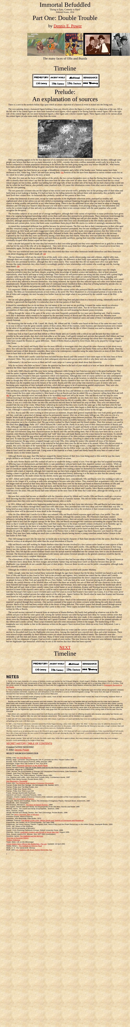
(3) (18, 266)
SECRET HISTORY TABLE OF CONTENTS (29, 743)
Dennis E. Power (68, 26)
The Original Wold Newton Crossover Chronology (35, 783)
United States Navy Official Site (26, 844)
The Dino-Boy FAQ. (23, 758)
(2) (44, 254)
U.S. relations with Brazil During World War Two (33, 850)
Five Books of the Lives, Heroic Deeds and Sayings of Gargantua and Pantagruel (52, 820)
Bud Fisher (62, 398)
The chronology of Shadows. (23, 799)
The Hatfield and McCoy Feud (30, 846)
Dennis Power (21, 750)
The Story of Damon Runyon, (37, 805)
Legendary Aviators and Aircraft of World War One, (39, 832)
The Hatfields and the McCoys (31, 836)
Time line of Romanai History (17, 838)
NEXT (65, 647)
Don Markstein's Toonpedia (16, 781)
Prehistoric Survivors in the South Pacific (32, 765)
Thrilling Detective (13, 840)
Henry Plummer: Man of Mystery (26, 815)
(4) (7, 395)
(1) (62, 172)
